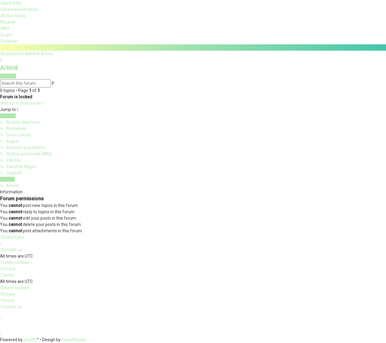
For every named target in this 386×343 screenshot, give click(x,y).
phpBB (30, 339)
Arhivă (9, 67)
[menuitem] (19, 9)
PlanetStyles (74, 339)
